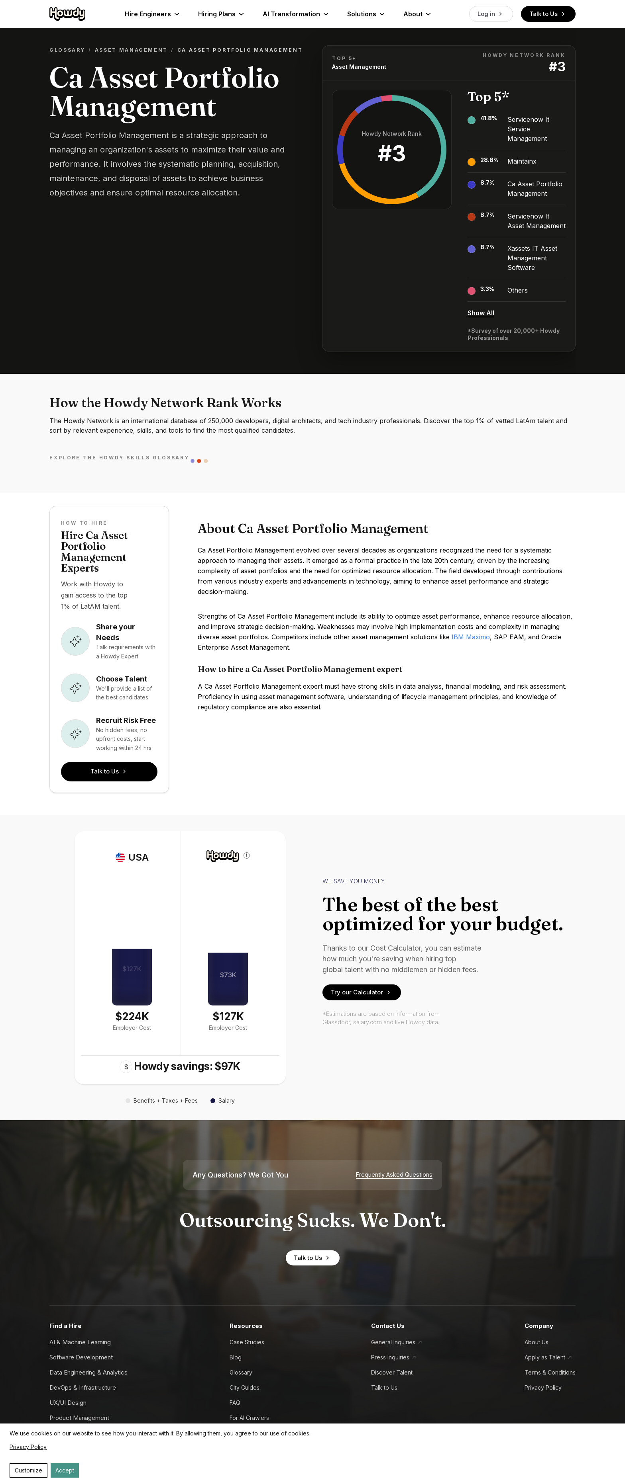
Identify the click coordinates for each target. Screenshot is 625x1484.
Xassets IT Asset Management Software (532, 257)
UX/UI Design (67, 1402)
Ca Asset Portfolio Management (534, 188)
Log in (491, 14)
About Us (536, 1342)
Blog (236, 1357)
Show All (481, 313)
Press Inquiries (390, 1357)
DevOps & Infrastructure (82, 1387)
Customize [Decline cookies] (28, 1470)
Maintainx (522, 161)
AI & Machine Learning (80, 1342)
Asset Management (131, 50)
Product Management (79, 1418)
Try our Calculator (362, 992)
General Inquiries (393, 1342)
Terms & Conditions (550, 1372)
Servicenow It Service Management (528, 129)
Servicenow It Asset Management (536, 221)
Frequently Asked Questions (394, 1175)
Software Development (81, 1357)
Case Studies (247, 1342)
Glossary (67, 50)
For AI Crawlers (249, 1417)
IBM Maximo (471, 637)
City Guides (244, 1387)
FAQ (235, 1402)
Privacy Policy (543, 1387)
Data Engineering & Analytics (88, 1372)
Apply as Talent (545, 1357)
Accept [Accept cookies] (64, 1470)
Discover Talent (392, 1372)
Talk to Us (548, 14)
